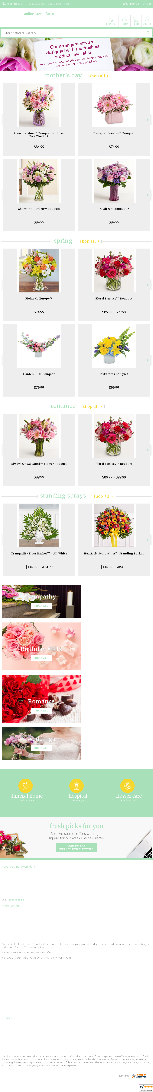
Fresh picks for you (77, 741)
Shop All (97, 76)
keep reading (16, 809)
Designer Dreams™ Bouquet (114, 133)
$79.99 (39, 387)
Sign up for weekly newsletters (76, 758)
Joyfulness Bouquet (114, 374)
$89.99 (39, 477)
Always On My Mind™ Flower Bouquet (39, 463)
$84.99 (39, 146)
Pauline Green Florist (38, 14)
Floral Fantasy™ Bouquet (114, 298)
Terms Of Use (83, 1089)
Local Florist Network (122, 1089)
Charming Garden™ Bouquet (39, 208)
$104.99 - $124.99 (39, 567)
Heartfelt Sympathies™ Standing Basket (114, 553)
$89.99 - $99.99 (114, 312)
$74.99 (114, 146)
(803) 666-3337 (15, 3)
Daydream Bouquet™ (114, 208)
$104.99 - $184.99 (114, 567)
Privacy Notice (101, 1089)
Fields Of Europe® (39, 298)
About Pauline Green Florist (18, 776)
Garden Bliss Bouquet (39, 374)
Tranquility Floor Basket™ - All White (39, 553)
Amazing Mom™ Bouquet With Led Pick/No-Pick (39, 135)
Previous (4, 119)
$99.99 (114, 387)
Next (148, 119)
